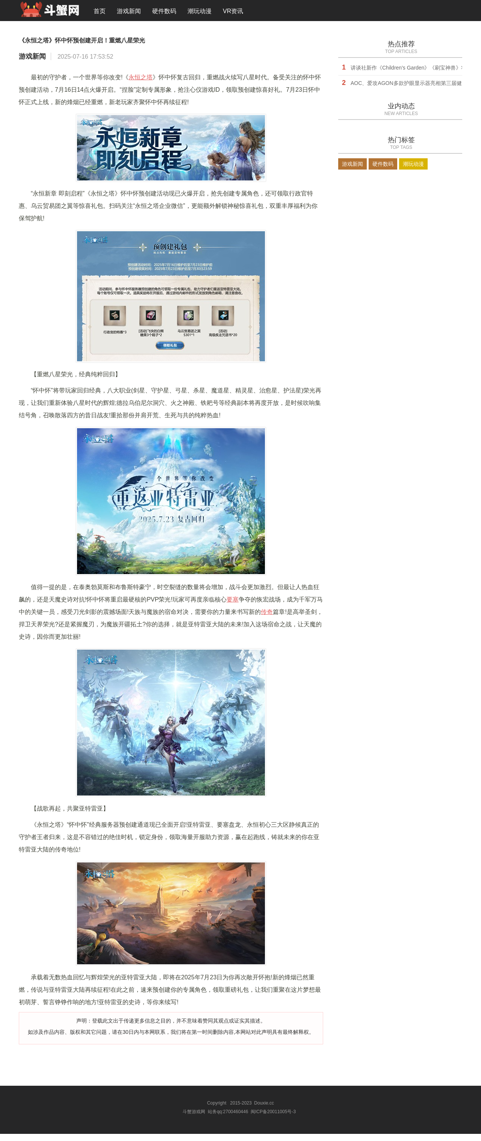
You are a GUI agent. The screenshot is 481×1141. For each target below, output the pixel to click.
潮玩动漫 (200, 13)
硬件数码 (164, 13)
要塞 (233, 608)
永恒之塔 (141, 86)
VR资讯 (233, 13)
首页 (100, 13)
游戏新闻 (129, 13)
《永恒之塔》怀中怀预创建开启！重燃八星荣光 (145, 46)
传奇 (267, 620)
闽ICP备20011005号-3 (273, 1120)
